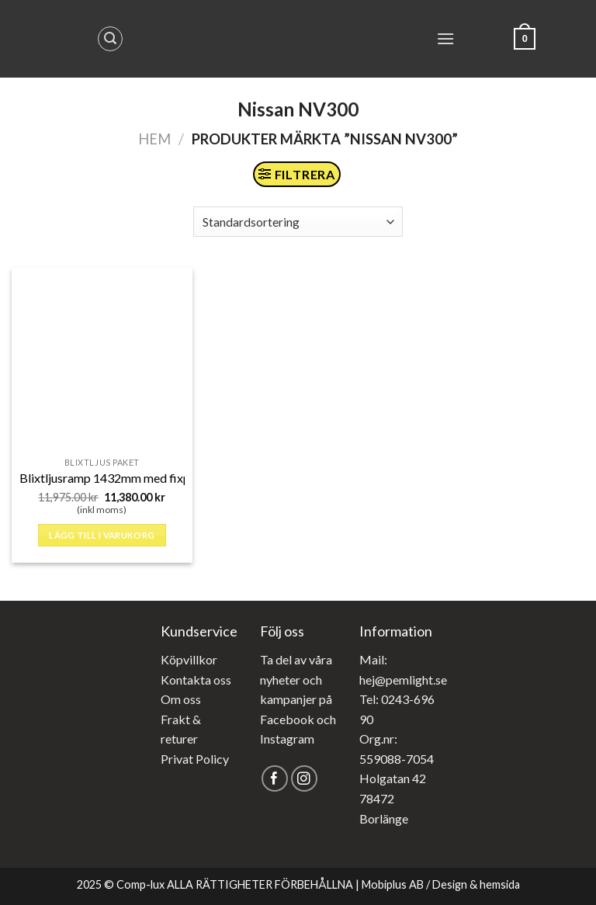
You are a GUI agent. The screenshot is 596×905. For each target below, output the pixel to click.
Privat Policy (195, 758)
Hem (154, 138)
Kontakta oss (196, 679)
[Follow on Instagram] (304, 778)
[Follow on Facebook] (275, 778)
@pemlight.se (411, 679)
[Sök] (110, 38)
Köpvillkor (189, 659)
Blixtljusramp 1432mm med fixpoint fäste (130, 477)
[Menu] (445, 38)
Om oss (181, 699)
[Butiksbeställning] (298, 221)
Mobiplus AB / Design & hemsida (441, 884)
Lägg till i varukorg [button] (101, 535)
